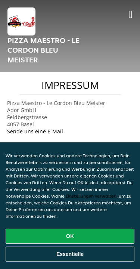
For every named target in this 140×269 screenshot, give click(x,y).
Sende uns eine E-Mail (35, 131)
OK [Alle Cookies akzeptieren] (70, 236)
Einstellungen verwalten (91, 196)
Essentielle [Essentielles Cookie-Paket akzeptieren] (70, 254)
